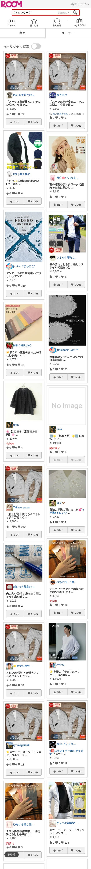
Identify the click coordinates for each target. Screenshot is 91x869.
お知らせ (57, 22)
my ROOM (79, 22)
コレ (16, 122)
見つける (34, 22)
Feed (11, 22)
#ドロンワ (61, 512)
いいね (34, 122)
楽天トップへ (80, 4)
